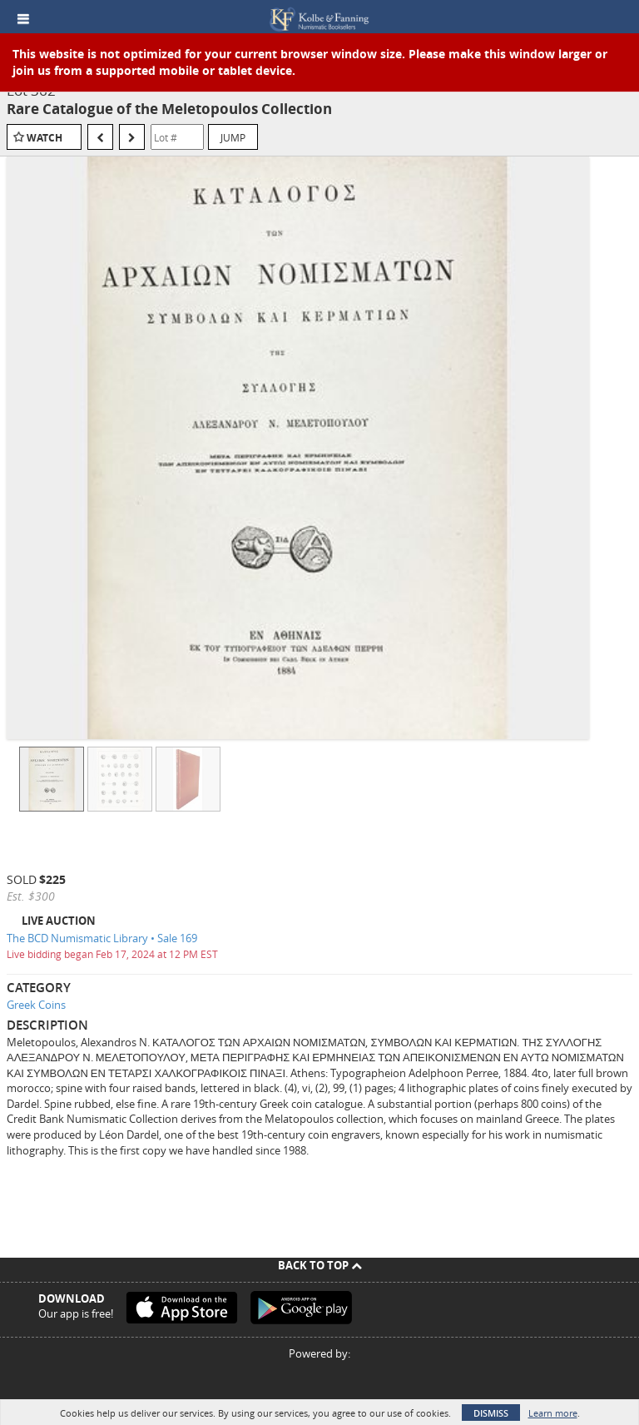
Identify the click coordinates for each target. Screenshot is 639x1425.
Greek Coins (36, 1004)
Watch (44, 138)
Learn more (552, 1413)
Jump (232, 137)
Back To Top (320, 1265)
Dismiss (490, 1413)
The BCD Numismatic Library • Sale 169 (102, 938)
